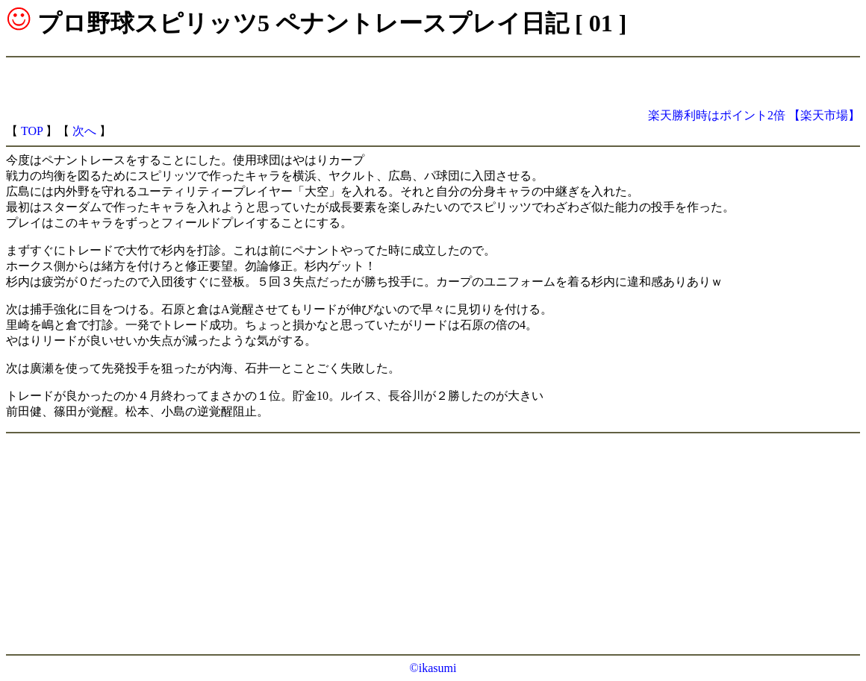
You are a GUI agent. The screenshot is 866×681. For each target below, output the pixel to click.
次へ (84, 131)
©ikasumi (433, 668)
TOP (32, 131)
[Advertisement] (685, 85)
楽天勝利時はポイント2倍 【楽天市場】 (754, 115)
